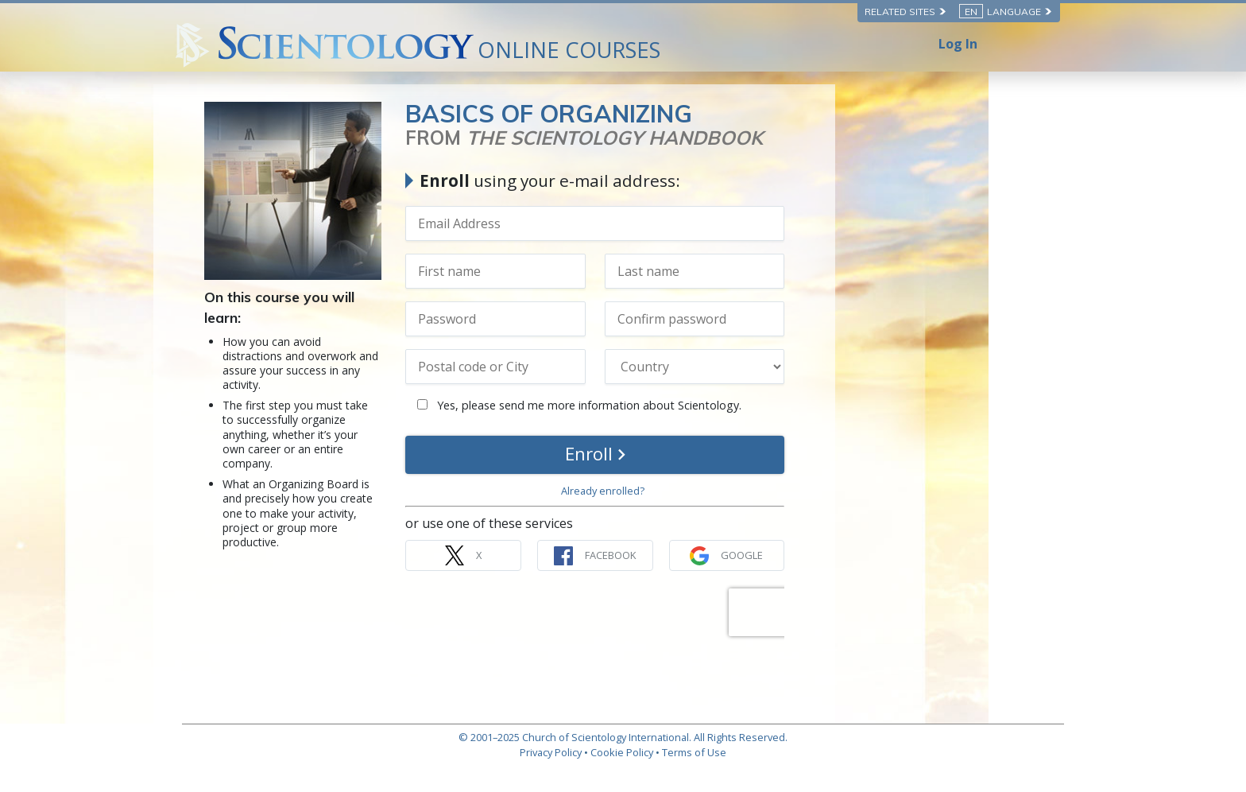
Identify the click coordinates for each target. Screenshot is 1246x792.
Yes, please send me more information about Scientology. (708, 405)
